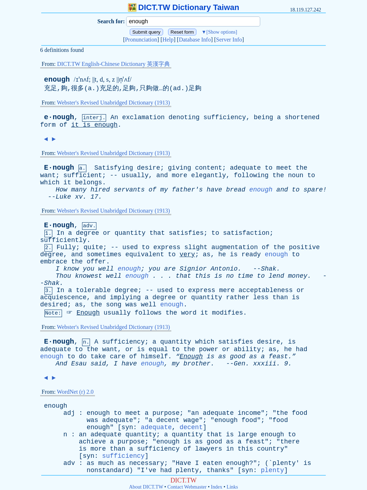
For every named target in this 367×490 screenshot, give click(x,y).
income (249, 413)
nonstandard (108, 470)
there (290, 441)
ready (251, 254)
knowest (88, 276)
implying (125, 297)
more (179, 175)
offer (96, 261)
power (208, 349)
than (280, 297)
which (49, 182)
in (230, 448)
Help (167, 40)
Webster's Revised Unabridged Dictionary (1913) (113, 103)
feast (255, 441)
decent (168, 420)
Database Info (195, 40)
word (188, 312)
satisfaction (246, 233)
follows (148, 312)
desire (148, 167)
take (98, 356)
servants (129, 189)
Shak (268, 268)
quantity (130, 233)
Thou (63, 276)
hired (100, 189)
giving (179, 167)
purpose (166, 413)
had (301, 349)
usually (135, 175)
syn (127, 427)
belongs (88, 182)
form (48, 124)
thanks (218, 470)
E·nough (59, 168)
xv (79, 196)
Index (216, 487)
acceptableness (265, 290)
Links (232, 487)
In (61, 233)
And (61, 363)
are (170, 268)
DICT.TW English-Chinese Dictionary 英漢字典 (113, 64)
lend (276, 276)
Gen (239, 363)
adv (69, 463)
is (87, 124)
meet (284, 167)
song (113, 304)
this (202, 276)
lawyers (208, 448)
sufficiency (225, 117)
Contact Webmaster (186, 487)
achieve (92, 441)
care (117, 356)
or (107, 233)
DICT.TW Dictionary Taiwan (183, 7)
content (208, 167)
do (83, 356)
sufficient (82, 175)
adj (69, 413)
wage (191, 420)
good (237, 356)
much (106, 463)
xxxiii (264, 363)
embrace (53, 261)
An (114, 117)
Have (183, 463)
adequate (245, 167)
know (71, 268)
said (98, 363)
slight (196, 247)
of (63, 124)
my (164, 189)
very (187, 254)
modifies (227, 312)
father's (187, 189)
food (299, 413)
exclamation (143, 117)
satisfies (186, 233)
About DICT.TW (146, 487)
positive (304, 247)
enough (57, 80)
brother (197, 363)
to (269, 167)
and (162, 175)
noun (295, 175)
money (298, 276)
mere (226, 290)
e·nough (59, 117)
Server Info (229, 40)
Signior (193, 268)
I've (148, 470)
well (106, 268)
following (251, 175)
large (247, 434)
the (301, 167)
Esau (78, 363)
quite (93, 247)
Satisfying (113, 167)
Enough (88, 312)
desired (53, 304)
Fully (66, 247)
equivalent (144, 254)
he (222, 254)
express (167, 247)
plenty (284, 463)
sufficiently (63, 240)
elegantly (208, 175)
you (88, 268)
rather (237, 297)
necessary (146, 463)
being (263, 117)
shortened (302, 117)
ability (247, 349)
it (75, 124)
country (270, 448)
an (195, 413)
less (260, 297)
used (130, 247)
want (48, 175)
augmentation (234, 247)
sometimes (104, 254)
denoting (183, 117)
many (78, 189)
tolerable (93, 290)
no (230, 276)
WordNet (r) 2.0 (75, 392)
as (207, 254)
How (61, 189)
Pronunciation (141, 40)
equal (158, 349)
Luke (63, 196)
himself (154, 356)
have (214, 189)
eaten (212, 463)
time (245, 276)
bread (236, 189)
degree (87, 233)
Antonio (224, 268)
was (131, 304)
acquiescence (63, 297)
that (157, 233)
